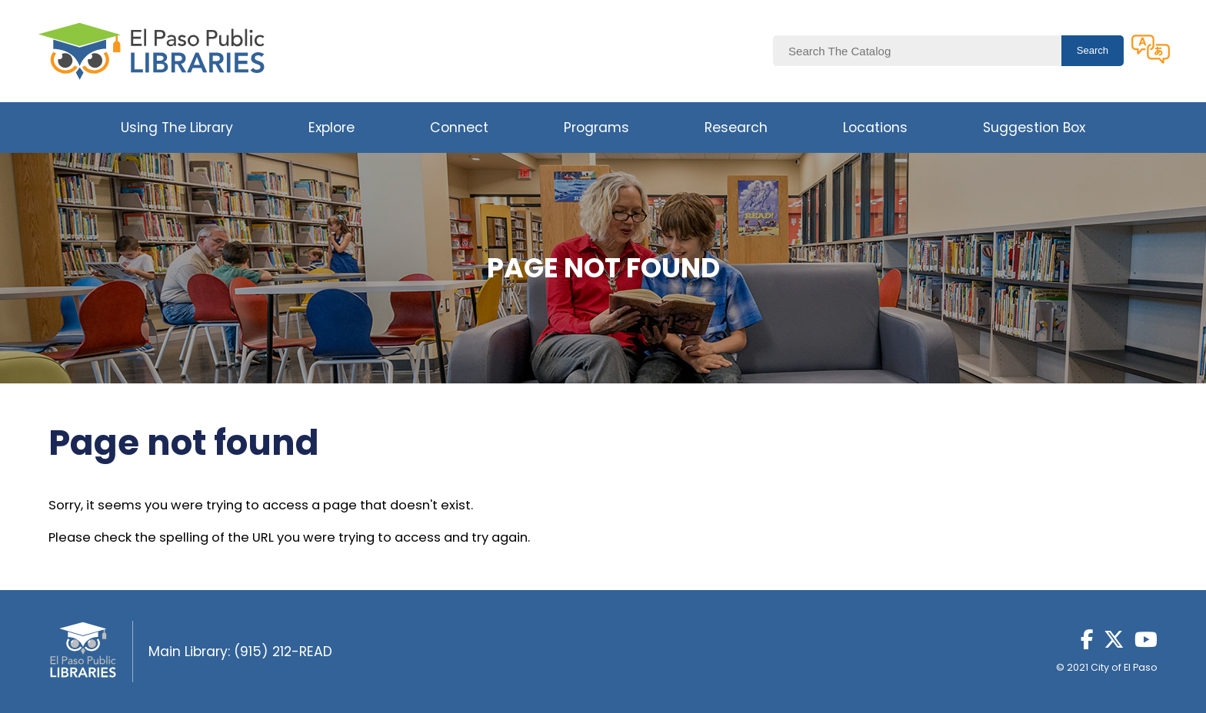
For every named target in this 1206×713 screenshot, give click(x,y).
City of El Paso (1124, 667)
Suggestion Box (1034, 127)
